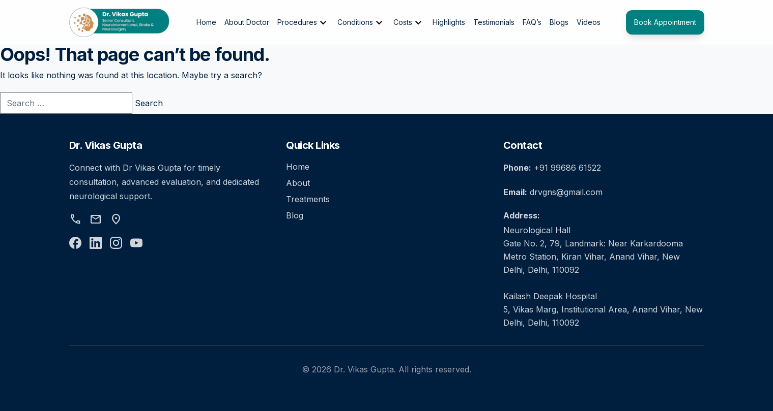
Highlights (449, 22)
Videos (588, 22)
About (298, 183)
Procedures (303, 23)
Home (206, 22)
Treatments (308, 199)
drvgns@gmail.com (566, 192)
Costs (408, 23)
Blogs (559, 22)
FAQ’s (532, 22)
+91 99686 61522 (567, 168)
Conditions (361, 23)
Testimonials (493, 22)
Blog (294, 215)
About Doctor (246, 22)
